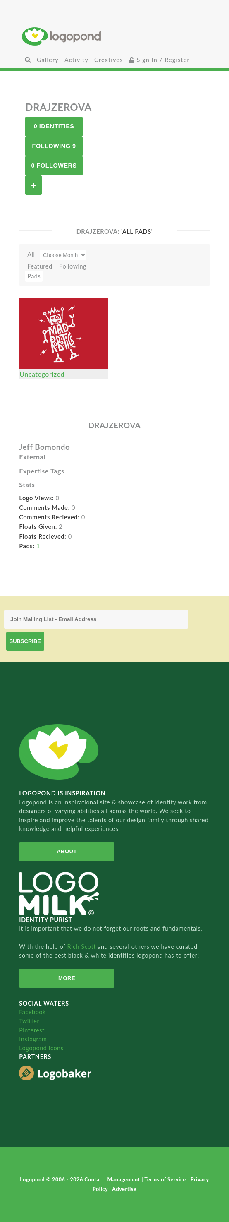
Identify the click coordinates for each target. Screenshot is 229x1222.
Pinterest (32, 1030)
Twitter (29, 1021)
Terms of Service (165, 1179)
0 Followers (54, 165)
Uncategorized (41, 374)
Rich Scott (82, 946)
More (66, 978)
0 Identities (54, 126)
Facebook (32, 1012)
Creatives (108, 59)
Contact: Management (112, 1179)
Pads (34, 276)
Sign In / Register (159, 59)
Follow (33, 185)
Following (72, 266)
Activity (76, 59)
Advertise (124, 1189)
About (67, 851)
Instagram (33, 1038)
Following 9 (54, 146)
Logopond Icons (41, 1048)
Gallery (48, 59)
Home (114, 36)
